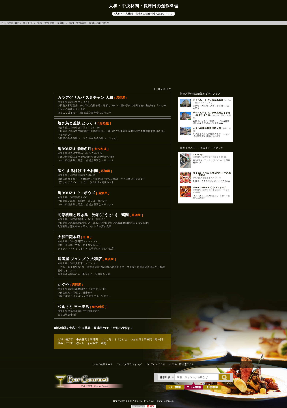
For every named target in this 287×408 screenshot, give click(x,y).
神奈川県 (28, 23)
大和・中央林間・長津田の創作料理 (89, 23)
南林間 (159, 339)
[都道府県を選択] (166, 377)
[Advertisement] (143, 56)
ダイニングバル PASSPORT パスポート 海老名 (212, 174)
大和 (60, 339)
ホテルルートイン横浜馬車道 (208, 100)
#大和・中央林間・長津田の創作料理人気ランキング (143, 13)
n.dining (198, 154)
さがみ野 (92, 343)
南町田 (94, 339)
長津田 (70, 339)
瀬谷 (60, 343)
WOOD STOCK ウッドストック (210, 187)
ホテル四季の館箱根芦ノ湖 (207, 128)
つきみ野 (135, 339)
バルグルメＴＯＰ (155, 364)
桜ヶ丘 (80, 343)
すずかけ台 (121, 339)
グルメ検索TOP (10, 23)
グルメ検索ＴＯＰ (103, 364)
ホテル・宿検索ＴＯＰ (181, 364)
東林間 (148, 339)
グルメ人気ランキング (129, 364)
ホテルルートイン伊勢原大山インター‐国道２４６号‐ (211, 114)
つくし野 (106, 339)
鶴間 (103, 343)
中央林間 (81, 339)
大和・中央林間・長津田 (51, 23)
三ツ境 (70, 343)
